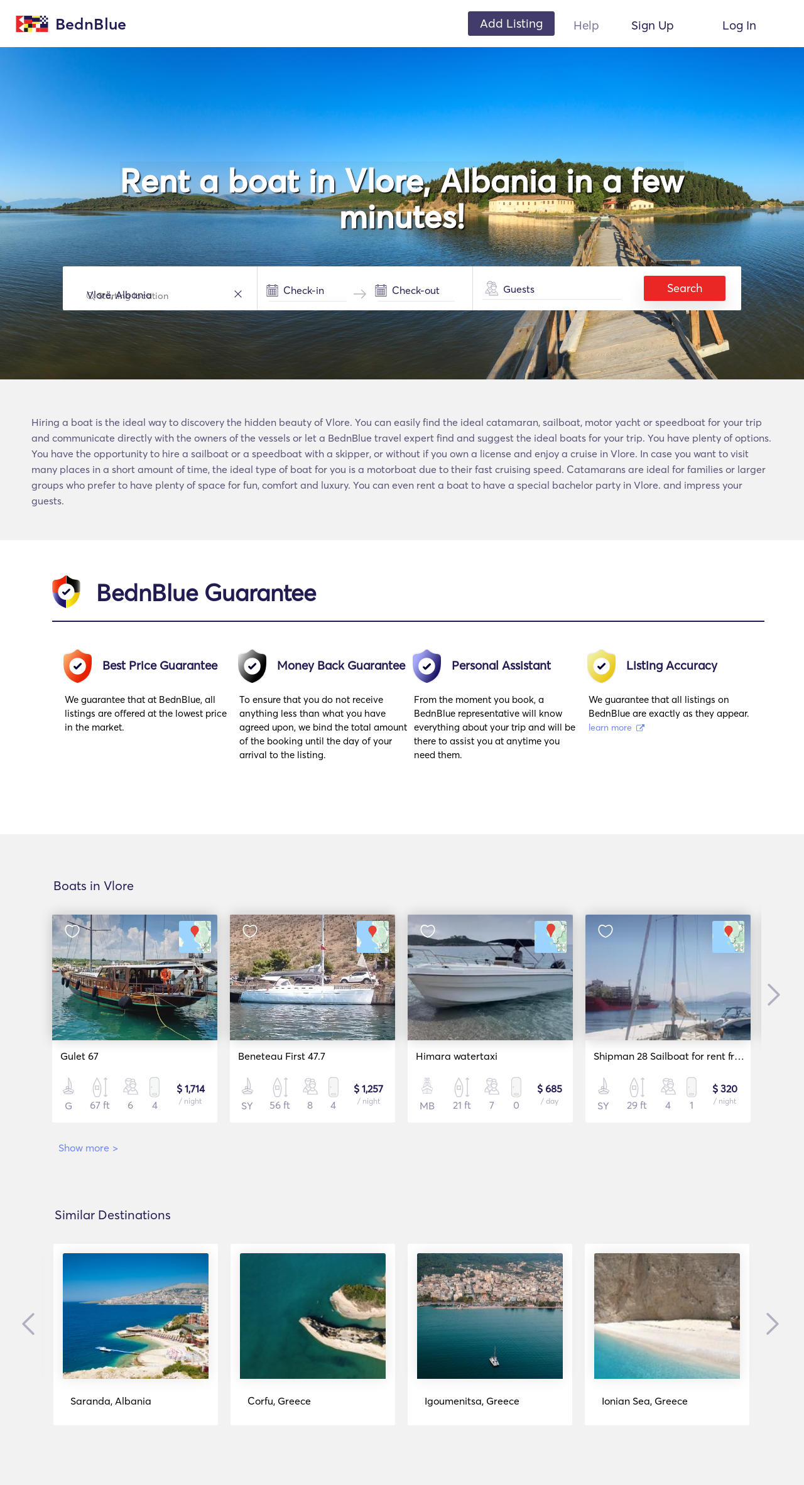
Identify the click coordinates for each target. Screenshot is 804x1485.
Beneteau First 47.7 (281, 1056)
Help (586, 25)
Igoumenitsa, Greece (472, 1401)
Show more (88, 1147)
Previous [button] (31, 1323)
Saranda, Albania (110, 1401)
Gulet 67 (79, 1056)
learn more (616, 727)
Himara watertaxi (456, 1056)
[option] (152, 711)
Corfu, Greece (279, 1401)
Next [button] (770, 995)
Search (684, 288)
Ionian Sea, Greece (645, 1401)
